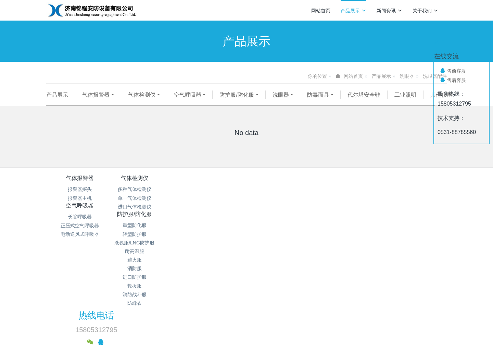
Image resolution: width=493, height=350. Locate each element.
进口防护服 (280, 250)
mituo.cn (287, 321)
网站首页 (320, 10)
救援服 (280, 258)
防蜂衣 (280, 275)
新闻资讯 (389, 10)
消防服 (280, 241)
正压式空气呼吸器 (213, 206)
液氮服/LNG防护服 (280, 215)
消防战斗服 (280, 267)
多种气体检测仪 (146, 198)
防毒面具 (318, 95)
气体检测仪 (141, 95)
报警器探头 (80, 198)
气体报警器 (96, 95)
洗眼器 (407, 76)
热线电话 (363, 191)
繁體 (246, 333)
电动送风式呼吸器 (213, 215)
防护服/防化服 (236, 95)
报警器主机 (80, 206)
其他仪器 (64, 103)
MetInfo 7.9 (235, 321)
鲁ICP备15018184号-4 (298, 295)
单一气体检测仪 (146, 206)
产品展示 (353, 10)
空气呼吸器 (187, 95)
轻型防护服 (280, 206)
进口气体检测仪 (146, 215)
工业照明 (405, 95)
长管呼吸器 (213, 198)
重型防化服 (280, 198)
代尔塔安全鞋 (363, 95)
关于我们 (425, 10)
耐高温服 (280, 224)
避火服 (280, 232)
